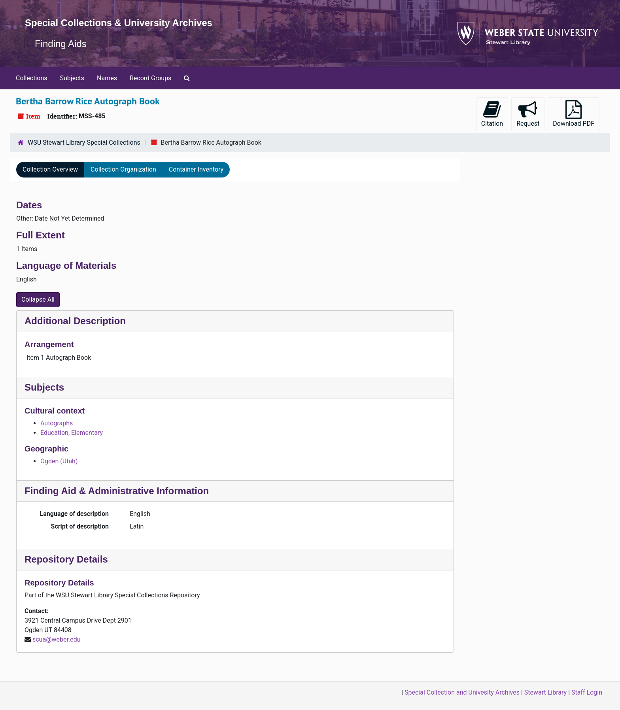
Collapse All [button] (38, 299)
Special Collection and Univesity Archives (462, 692)
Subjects (72, 78)
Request (527, 113)
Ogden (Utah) (59, 461)
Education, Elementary (71, 432)
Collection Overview (50, 169)
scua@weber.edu (56, 639)
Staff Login (586, 692)
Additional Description (75, 320)
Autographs (56, 423)
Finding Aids (61, 43)
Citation (492, 113)
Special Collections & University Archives (118, 22)
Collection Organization (123, 169)
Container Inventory (196, 169)
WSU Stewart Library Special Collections (84, 142)
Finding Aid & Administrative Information (117, 490)
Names (107, 78)
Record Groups (150, 78)
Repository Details (66, 559)
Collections (31, 78)
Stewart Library (545, 692)
